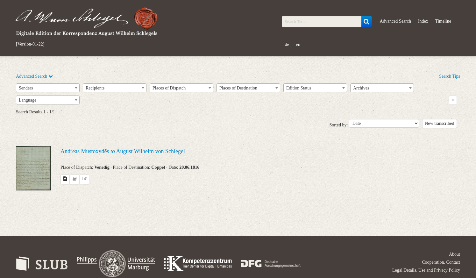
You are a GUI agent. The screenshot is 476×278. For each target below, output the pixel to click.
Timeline (443, 21)
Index (423, 21)
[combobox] (48, 87)
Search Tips (449, 76)
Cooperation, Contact (441, 262)
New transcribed (439, 123)
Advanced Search (395, 21)
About (454, 254)
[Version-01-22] (30, 44)
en (298, 44)
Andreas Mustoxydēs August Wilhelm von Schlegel (122, 151)
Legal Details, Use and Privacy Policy (426, 270)
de (287, 44)
